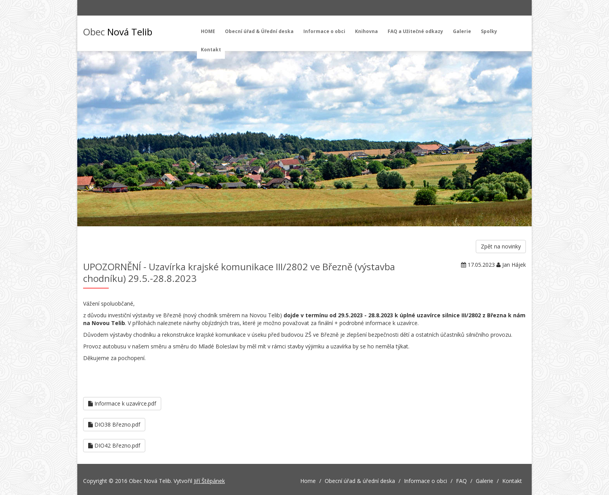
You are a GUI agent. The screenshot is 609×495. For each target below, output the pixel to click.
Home (308, 481)
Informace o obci (324, 31)
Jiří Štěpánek (209, 481)
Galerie (462, 31)
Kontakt (211, 49)
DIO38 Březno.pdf (114, 424)
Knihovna (366, 31)
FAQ (461, 481)
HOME (208, 31)
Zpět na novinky (501, 246)
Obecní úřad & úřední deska (360, 481)
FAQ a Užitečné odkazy (415, 31)
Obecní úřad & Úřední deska (259, 31)
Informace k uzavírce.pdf (122, 403)
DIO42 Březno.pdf (114, 445)
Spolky (489, 31)
